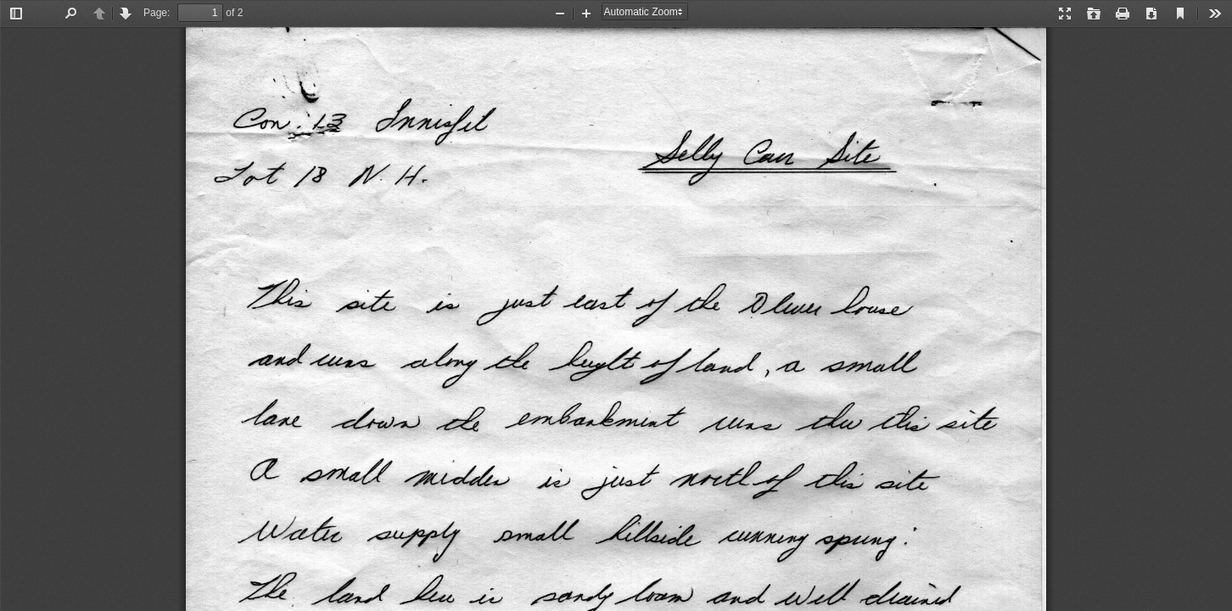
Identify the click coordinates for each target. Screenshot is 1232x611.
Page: (156, 13)
